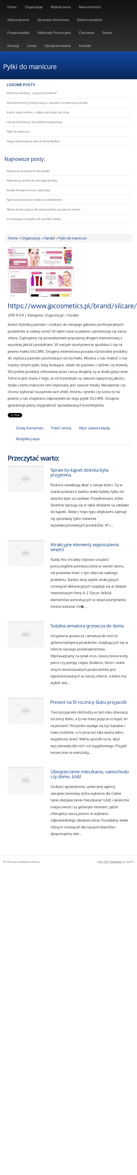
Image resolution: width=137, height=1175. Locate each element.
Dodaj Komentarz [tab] (30, 428)
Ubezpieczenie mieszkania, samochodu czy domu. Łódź (90, 774)
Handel (49, 238)
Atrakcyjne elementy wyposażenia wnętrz (85, 547)
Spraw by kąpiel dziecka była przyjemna (79, 472)
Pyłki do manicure (18, 131)
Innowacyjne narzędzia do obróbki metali (34, 219)
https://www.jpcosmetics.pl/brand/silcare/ (72, 305)
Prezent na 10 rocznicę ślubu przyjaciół (89, 702)
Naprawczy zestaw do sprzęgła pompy (32, 180)
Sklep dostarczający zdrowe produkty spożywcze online (43, 209)
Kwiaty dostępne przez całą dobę (28, 190)
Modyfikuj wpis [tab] (28, 439)
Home (13, 238)
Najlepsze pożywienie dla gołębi (28, 171)
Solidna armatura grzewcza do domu (87, 626)
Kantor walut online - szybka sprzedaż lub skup (38, 112)
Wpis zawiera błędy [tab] (94, 428)
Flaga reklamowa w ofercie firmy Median (33, 141)
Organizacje (30, 238)
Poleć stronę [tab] (61, 428)
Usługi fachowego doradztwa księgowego (34, 122)
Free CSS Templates (110, 861)
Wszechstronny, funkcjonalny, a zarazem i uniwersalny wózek (47, 102)
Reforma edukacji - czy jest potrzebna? (32, 93)
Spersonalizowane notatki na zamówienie (34, 199)
